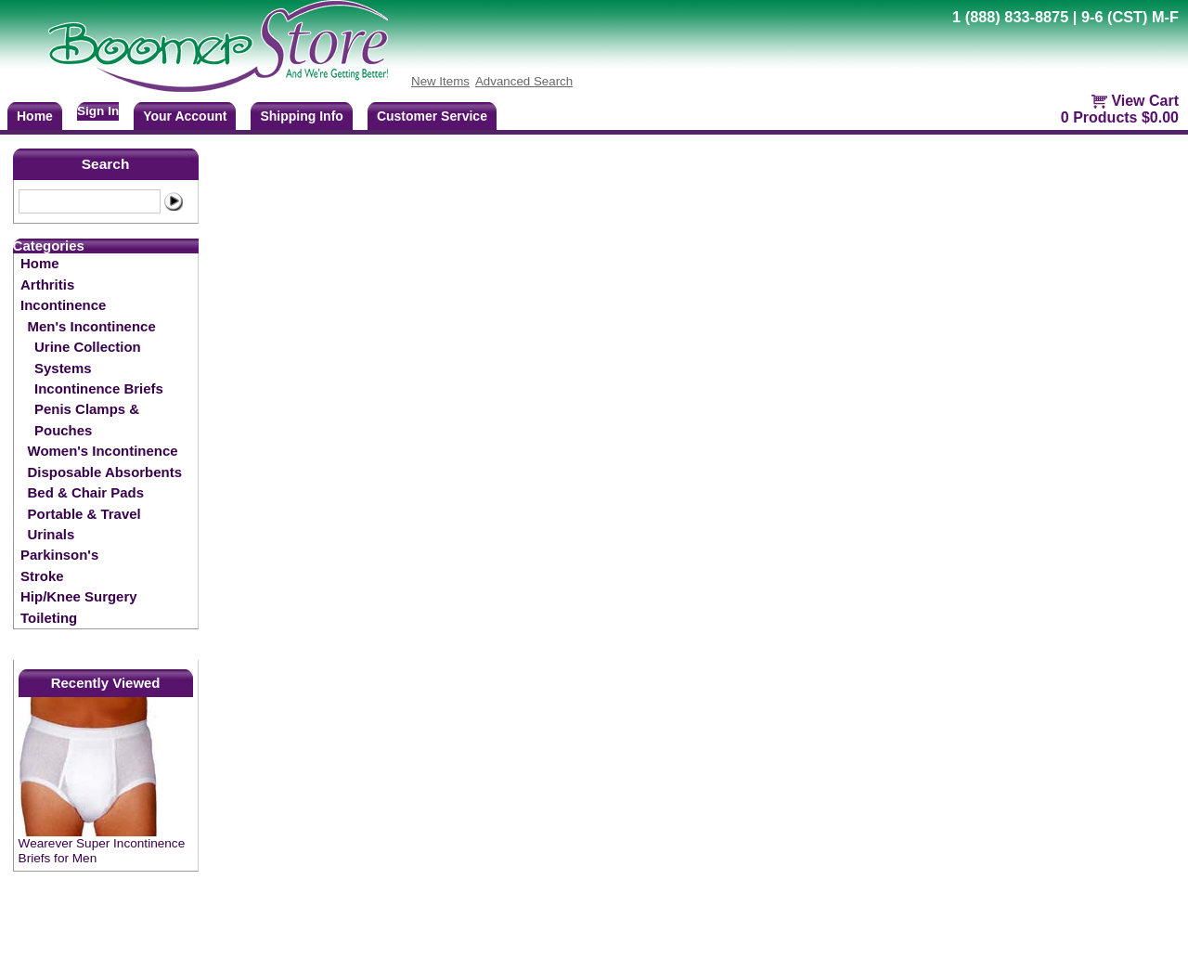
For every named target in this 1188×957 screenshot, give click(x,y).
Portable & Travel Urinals (84, 524)
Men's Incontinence (92, 326)
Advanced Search (524, 81)
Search (106, 164)
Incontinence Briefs (98, 388)
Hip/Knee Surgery (78, 596)
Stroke (42, 576)
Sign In (98, 111)
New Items (440, 81)
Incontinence (63, 305)
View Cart (1145, 101)
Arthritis (47, 284)
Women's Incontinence (103, 451)
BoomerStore (219, 46)
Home (39, 263)
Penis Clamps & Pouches (86, 419)
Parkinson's (59, 555)
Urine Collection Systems (87, 357)
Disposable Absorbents (105, 472)
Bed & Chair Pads (86, 492)
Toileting (48, 618)
